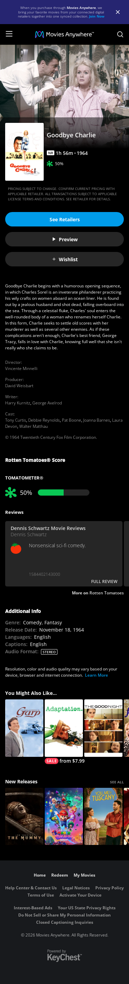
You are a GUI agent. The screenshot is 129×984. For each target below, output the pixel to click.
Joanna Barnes (96, 420)
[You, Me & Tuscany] (103, 816)
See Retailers (65, 219)
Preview (65, 239)
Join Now (97, 16)
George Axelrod (47, 403)
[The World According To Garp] (24, 728)
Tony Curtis (15, 420)
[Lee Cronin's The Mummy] (24, 816)
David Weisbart (19, 386)
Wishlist (65, 259)
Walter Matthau (33, 426)
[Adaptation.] (64, 731)
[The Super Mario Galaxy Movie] (64, 816)
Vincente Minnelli (21, 368)
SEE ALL (117, 782)
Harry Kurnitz (17, 403)
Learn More (96, 675)
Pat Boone (71, 420)
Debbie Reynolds (44, 420)
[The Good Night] (103, 728)
